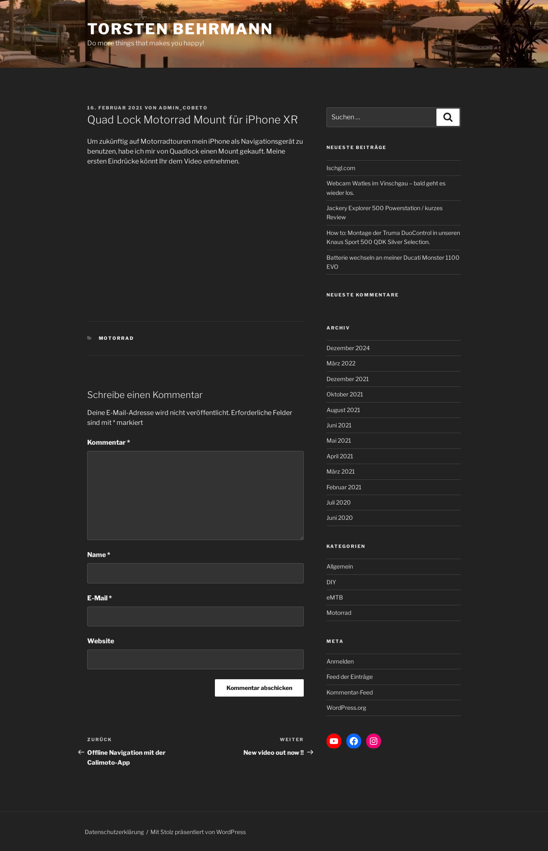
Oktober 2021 (344, 394)
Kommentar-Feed (349, 692)
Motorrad (116, 338)
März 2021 (340, 471)
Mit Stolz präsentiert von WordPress (198, 831)
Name (98, 555)
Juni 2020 (339, 517)
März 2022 (340, 363)
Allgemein (339, 566)
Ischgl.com (340, 167)
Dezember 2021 (347, 378)
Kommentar (108, 442)
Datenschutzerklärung (114, 831)
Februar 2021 (344, 487)
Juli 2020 (338, 502)
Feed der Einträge (349, 676)
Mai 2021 (338, 440)
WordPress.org (346, 707)
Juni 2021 (339, 425)
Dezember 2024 (348, 347)
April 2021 (339, 456)
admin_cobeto (183, 108)
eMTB (334, 597)
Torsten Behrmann (180, 29)
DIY (331, 582)
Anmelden (340, 661)
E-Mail (99, 598)
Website (100, 641)
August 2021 (343, 409)
